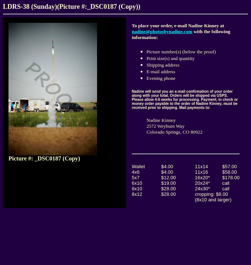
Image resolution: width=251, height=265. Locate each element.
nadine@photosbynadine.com (162, 31)
